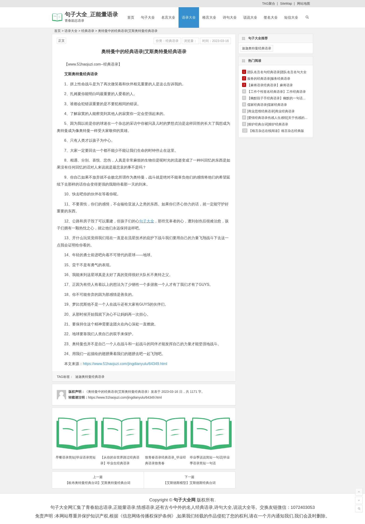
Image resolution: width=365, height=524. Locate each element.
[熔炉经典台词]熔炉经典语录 (267, 124)
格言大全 (209, 17)
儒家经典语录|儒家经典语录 (267, 105)
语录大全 (189, 17)
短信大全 (291, 17)
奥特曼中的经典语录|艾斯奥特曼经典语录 (128, 31)
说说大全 (250, 17)
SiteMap (286, 3)
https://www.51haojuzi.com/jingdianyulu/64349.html (125, 364)
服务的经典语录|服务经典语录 (269, 78)
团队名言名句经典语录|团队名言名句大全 (277, 72)
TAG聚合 (268, 3)
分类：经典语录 (167, 41)
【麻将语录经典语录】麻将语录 (270, 85)
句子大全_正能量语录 (91, 14)
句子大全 (148, 17)
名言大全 (168, 17)
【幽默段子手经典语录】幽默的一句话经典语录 (281, 98)
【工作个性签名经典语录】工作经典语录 (276, 91)
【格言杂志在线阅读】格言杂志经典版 (276, 131)
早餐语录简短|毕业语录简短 (76, 457)
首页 (130, 17)
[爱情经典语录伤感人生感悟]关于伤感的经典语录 (282, 118)
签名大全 (271, 17)
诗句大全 (230, 17)
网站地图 (303, 3)
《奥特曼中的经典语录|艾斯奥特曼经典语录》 (118, 391)
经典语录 (87, 31)
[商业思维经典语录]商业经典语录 (271, 111)
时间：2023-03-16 (215, 41)
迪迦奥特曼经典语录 (90, 377)
